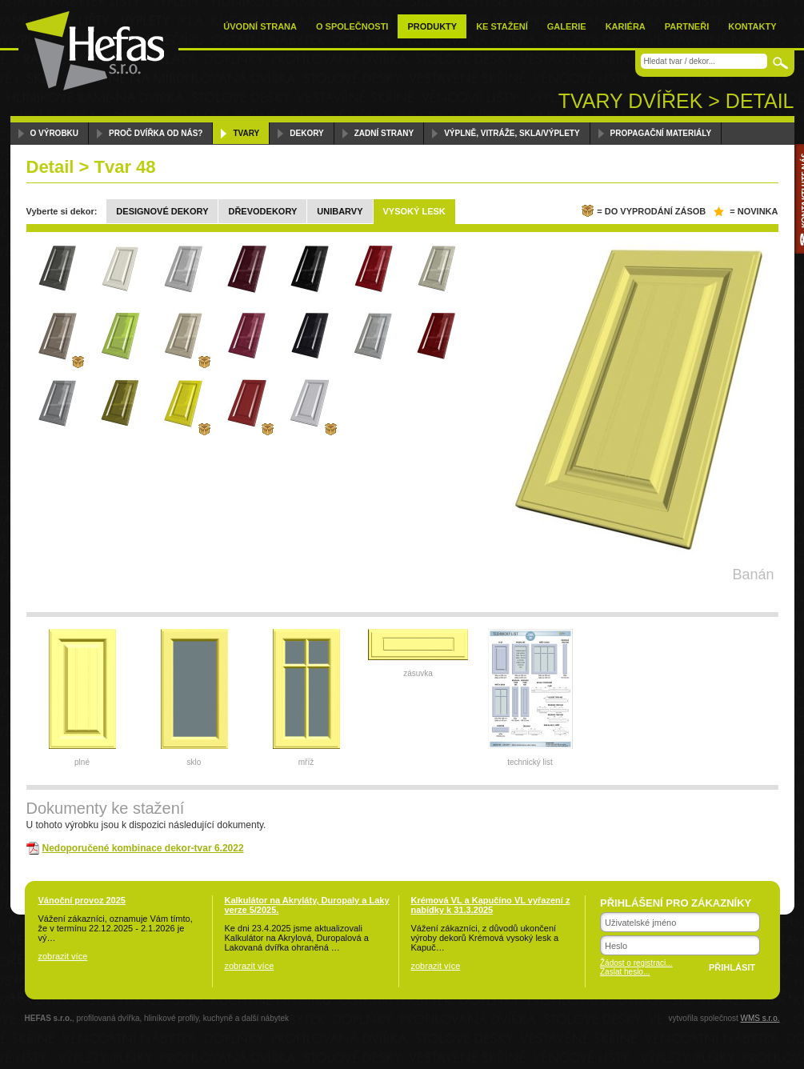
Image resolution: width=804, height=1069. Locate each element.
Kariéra (626, 26)
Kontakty (752, 26)
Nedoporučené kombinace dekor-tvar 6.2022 (143, 848)
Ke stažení (502, 26)
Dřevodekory (262, 211)
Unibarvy (339, 211)
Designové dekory (162, 211)
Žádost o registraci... (636, 963)
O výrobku (54, 133)
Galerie (566, 26)
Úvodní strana (260, 26)
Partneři (687, 26)
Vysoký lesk (414, 211)
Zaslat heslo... (625, 971)
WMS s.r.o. (760, 1018)
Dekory (306, 133)
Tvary (246, 133)
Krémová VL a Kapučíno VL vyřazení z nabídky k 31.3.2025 (490, 905)
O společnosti (352, 26)
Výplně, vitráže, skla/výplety (511, 133)
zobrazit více (63, 956)
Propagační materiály (661, 133)
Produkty (432, 26)
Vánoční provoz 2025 (82, 900)
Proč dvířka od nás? (155, 133)
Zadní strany (384, 133)
